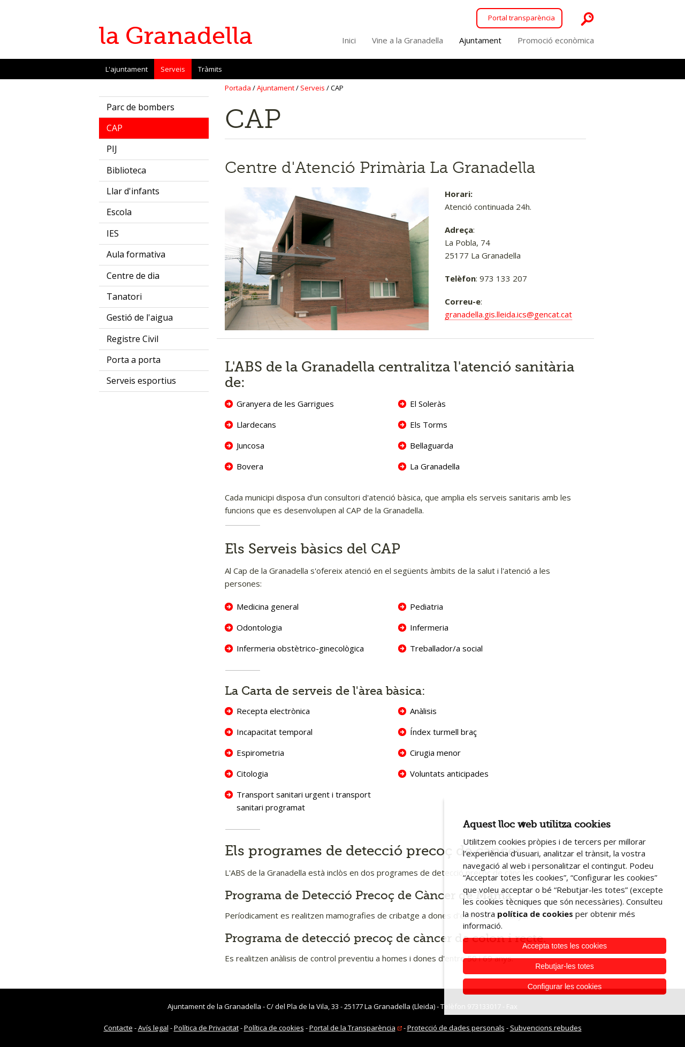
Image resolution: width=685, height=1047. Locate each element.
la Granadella (176, 36)
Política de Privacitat (206, 1028)
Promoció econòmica (555, 40)
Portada (238, 88)
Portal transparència (521, 17)
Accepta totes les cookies (564, 946)
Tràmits (210, 69)
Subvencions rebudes (546, 1028)
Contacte (118, 1028)
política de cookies (535, 913)
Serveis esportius (141, 380)
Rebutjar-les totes (564, 966)
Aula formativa (135, 254)
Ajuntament (480, 40)
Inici (349, 40)
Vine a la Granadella (407, 40)
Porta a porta (133, 360)
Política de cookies (274, 1028)
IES (112, 233)
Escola (119, 212)
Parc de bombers (140, 107)
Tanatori (124, 296)
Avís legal (153, 1028)
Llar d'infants (132, 191)
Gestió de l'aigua (139, 317)
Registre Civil (132, 339)
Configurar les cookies (565, 986)
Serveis (173, 71)
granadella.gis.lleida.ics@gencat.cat (508, 314)
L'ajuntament (126, 69)
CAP (114, 128)
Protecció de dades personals (456, 1028)
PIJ (111, 149)
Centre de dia (132, 276)
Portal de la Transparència (352, 1028)
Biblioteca (126, 170)
